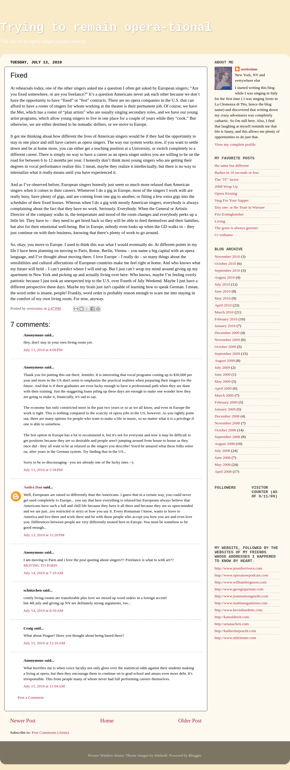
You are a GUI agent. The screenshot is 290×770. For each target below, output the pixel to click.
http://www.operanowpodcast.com (241, 575)
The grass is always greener (236, 228)
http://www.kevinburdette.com (238, 610)
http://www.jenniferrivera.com (238, 568)
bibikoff (161, 755)
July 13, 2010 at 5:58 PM (43, 470)
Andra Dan (32, 487)
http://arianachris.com (232, 624)
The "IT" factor (227, 179)
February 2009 (226, 402)
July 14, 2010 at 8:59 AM (43, 610)
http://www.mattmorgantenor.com (241, 603)
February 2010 (226, 319)
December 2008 (227, 416)
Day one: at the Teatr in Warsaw (240, 207)
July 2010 (222, 284)
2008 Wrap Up (226, 186)
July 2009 (222, 367)
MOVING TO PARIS (40, 565)
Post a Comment (31, 697)
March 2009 (224, 395)
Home (107, 721)
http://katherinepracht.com (235, 631)
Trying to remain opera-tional (106, 28)
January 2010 (225, 326)
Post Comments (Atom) (50, 732)
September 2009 (227, 353)
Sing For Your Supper (232, 200)
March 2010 (224, 312)
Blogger (194, 755)
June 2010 (223, 291)
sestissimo (249, 69)
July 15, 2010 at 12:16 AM (44, 643)
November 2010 (227, 256)
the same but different (232, 165)
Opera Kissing (226, 193)
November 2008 (227, 423)
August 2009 (225, 360)
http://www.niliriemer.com (235, 638)
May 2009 (223, 381)
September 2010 (227, 270)
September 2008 (227, 437)
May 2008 (223, 464)
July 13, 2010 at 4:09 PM (43, 350)
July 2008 (222, 450)
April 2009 (223, 388)
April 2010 (223, 305)
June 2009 (223, 374)
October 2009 (225, 346)
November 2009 (227, 339)
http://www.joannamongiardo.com (241, 596)
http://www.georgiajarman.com (239, 589)
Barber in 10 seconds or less (237, 172)
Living (220, 221)
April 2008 (223, 471)
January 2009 (225, 409)
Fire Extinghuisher (229, 214)
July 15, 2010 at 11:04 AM (44, 686)
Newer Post (23, 721)
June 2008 (223, 457)
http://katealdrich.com (232, 617)
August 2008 (225, 443)
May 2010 (223, 298)
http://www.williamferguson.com (241, 582)
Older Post (190, 721)
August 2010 (225, 277)
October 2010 (225, 263)
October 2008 (225, 430)
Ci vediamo (224, 235)
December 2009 (227, 333)
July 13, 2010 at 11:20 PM (43, 535)
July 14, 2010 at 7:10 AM (43, 573)
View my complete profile (235, 144)
